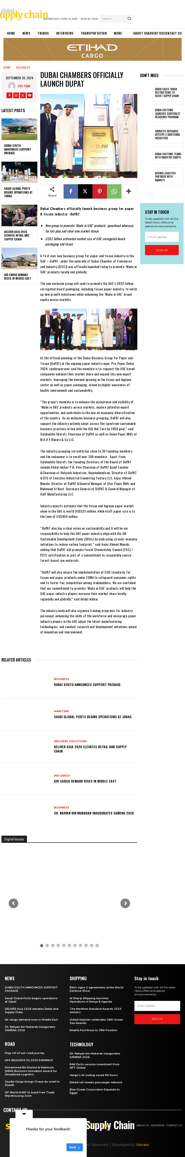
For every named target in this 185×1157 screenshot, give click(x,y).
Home (7, 67)
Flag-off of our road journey (24, 1053)
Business (23, 67)
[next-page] (151, 195)
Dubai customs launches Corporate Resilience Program (167, 113)
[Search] (129, 19)
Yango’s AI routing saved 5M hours (94, 1075)
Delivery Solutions (70, 741)
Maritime (61, 711)
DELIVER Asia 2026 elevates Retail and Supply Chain (16, 235)
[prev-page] (143, 195)
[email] (162, 237)
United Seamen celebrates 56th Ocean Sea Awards (96, 1021)
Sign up (162, 250)
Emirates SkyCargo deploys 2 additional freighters (167, 134)
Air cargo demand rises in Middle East (17, 277)
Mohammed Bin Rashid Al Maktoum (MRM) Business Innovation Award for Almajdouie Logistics (31, 1071)
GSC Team (24, 86)
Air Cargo (62, 775)
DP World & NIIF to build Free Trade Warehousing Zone (29, 1094)
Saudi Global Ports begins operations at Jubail (18, 192)
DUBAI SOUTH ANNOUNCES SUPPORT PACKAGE (17, 149)
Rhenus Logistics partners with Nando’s (165, 176)
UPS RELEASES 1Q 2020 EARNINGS (29, 1060)
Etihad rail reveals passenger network (96, 1082)
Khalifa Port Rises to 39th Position (93, 1030)
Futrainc (142, 1144)
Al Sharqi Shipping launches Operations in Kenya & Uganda (91, 1000)
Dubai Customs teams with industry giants (168, 155)
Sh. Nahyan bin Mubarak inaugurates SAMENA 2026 (94, 812)
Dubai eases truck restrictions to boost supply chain (167, 92)
